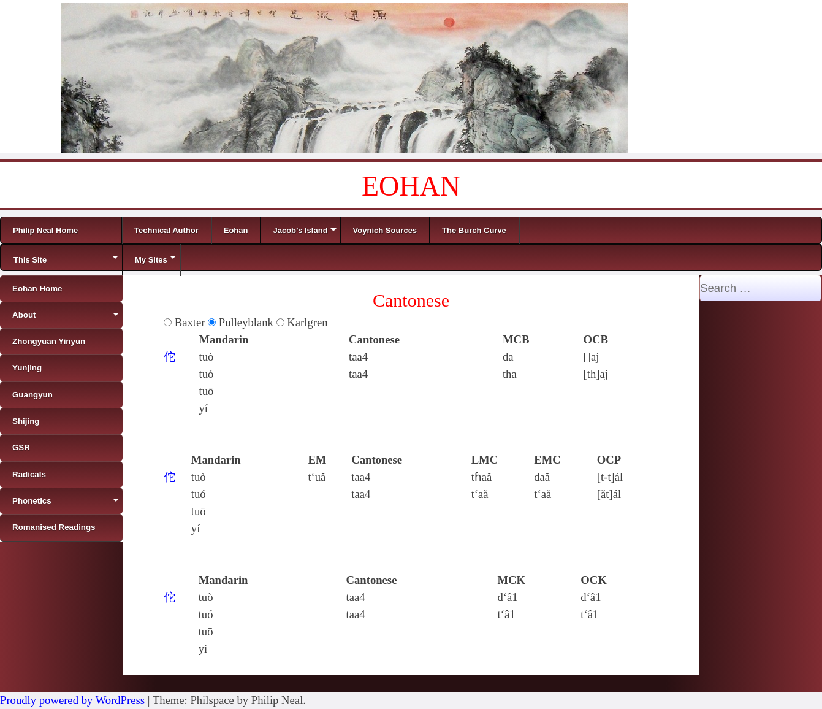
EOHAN (411, 186)
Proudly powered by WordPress (72, 700)
